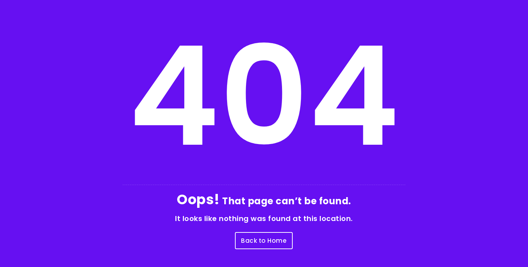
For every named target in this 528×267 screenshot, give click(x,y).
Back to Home (264, 240)
